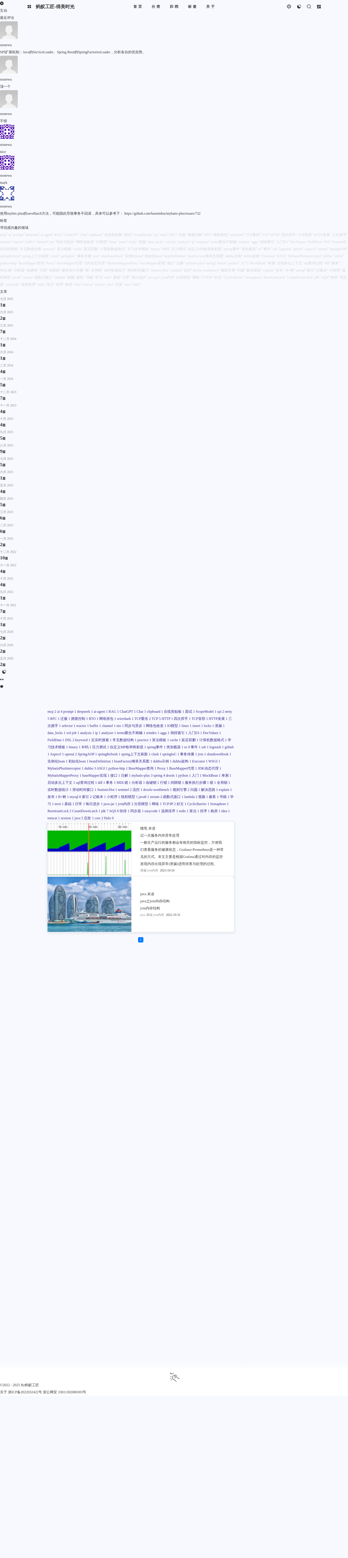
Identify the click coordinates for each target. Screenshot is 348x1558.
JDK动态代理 (251, 1194)
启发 (254, 1351)
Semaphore (271, 1315)
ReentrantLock (251, 1322)
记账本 (281, 1273)
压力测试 (247, 1102)
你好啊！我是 (249, 711)
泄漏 (255, 1038)
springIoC (289, 1130)
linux (280, 1031)
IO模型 (267, 1031)
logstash (254, 1116)
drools (280, 1209)
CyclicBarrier (250, 1315)
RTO (273, 996)
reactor (278, 1017)
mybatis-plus (249, 1209)
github (269, 1116)
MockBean (259, 1216)
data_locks (270, 1038)
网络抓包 (287, 996)
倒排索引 (247, 1059)
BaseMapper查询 (286, 1180)
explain (275, 1265)
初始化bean (270, 1145)
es (280, 1109)
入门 (244, 1216)
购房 (255, 1344)
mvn (265, 1294)
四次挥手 (247, 1010)
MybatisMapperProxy (280, 1194)
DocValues (281, 1059)
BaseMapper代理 (265, 1187)
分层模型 (247, 1308)
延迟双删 (247, 1088)
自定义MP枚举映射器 (275, 1102)
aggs (288, 1052)
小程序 (246, 1280)
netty (274, 988)
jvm (261, 1138)
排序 (244, 1344)
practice (246, 1081)
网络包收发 (249, 1031)
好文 (288, 1308)
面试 (283, 981)
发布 (288, 1265)
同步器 (276, 1329)
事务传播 (247, 1138)
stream (289, 1280)
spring (267, 1209)
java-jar (264, 1301)
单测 (274, 1216)
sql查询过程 (278, 1223)
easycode (247, 1336)
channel (246, 1024)
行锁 (244, 1237)
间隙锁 (257, 1237)
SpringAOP (262, 1123)
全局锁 (246, 1244)
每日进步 (247, 1301)
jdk (242, 1329)
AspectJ (283, 1116)
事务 (244, 1230)
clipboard (247, 981)
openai (245, 1123)
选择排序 (264, 1336)
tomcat (277, 1344)
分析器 (272, 1230)
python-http (261, 1180)
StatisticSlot (274, 1251)
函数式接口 (249, 1287)
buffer (292, 1017)
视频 (280, 1287)
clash (274, 1130)
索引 (268, 1273)
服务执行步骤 (276, 1237)
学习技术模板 (251, 1095)
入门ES (264, 1059)
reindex (275, 1052)
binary (270, 1095)
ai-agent (246, 974)
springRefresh (284, 1123)
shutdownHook (279, 1138)
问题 (244, 1265)
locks (244, 1038)
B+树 (244, 1273)
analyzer (268, 1045)
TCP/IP (275, 1308)
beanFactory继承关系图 (258, 1159)
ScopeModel (249, 988)
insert (292, 1031)
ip (257, 1045)
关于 (3, 1392)
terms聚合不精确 (253, 1052)
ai (252, 967)
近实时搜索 (249, 1074)
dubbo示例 (287, 1159)
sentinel (292, 1251)
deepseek (278, 967)
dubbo (282, 1173)
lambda (267, 1287)
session (291, 1344)
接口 (272, 1202)
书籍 (244, 1294)
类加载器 (267, 1109)
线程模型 (262, 1280)
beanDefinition (251, 1152)
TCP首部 (265, 1010)
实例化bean (249, 1145)
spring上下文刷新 (254, 1130)
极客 (291, 1287)
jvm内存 (280, 1301)
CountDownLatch (278, 1322)
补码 (282, 1095)
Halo (275, 1351)
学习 (255, 1294)
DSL (262, 1067)
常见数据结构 (272, 1074)
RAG (259, 974)
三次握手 (247, 1017)
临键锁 (287, 1230)
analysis (246, 1045)
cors (264, 1351)
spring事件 (248, 1109)
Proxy (244, 1187)
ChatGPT (274, 974)
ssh (242, 1116)
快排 (263, 1329)
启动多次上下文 (253, 1223)
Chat (288, 974)
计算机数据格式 (271, 1088)
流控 (244, 1258)
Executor (267, 1166)
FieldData (247, 1067)
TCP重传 (265, 1003)
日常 (287, 1294)
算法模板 (263, 1081)
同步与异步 (272, 1024)
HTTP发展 (284, 1010)
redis (279, 1336)
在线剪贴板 (266, 981)
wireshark (247, 1003)
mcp (243, 967)
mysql (257, 1273)
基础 (276, 1294)
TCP (279, 1003)
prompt (262, 967)
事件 (289, 1109)
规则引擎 (288, 1258)
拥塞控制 (258, 996)
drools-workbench (264, 1258)
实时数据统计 (265, 1244)
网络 (262, 1308)
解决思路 (258, 1265)
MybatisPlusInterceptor (257, 1173)
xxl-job (287, 1038)
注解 (283, 1202)
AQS (252, 1329)
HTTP (291, 1003)
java (243, 1351)
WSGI (282, 1166)
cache (278, 1081)
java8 (277, 1280)
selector (264, 1017)
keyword (275, 1067)
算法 (290, 1336)
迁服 (244, 996)
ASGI (244, 1180)
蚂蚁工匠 (32, 1385)
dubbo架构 (248, 1166)
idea (265, 1344)
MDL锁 (257, 1230)
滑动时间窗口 (251, 1251)
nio (258, 1024)
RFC (285, 988)
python (293, 1209)
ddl (294, 1223)
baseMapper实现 (252, 1202)
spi (264, 988)
